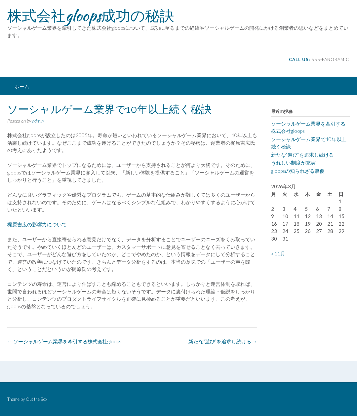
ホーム (22, 86)
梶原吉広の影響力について (37, 224)
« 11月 (278, 253)
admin (38, 121)
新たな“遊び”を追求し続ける (222, 341)
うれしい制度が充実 (293, 163)
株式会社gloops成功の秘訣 (90, 15)
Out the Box (36, 399)
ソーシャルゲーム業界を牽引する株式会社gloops (64, 341)
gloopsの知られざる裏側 (298, 171)
